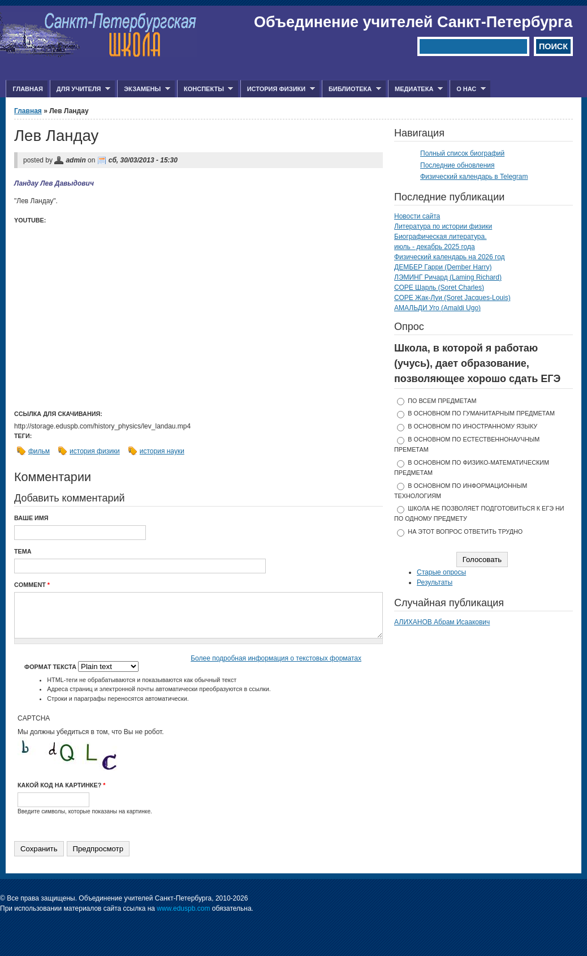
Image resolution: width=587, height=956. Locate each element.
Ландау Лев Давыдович (54, 183)
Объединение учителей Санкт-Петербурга (413, 22)
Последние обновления (457, 165)
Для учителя (80, 89)
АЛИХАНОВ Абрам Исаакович (442, 622)
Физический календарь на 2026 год (449, 257)
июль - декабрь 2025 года (434, 247)
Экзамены (143, 89)
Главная (27, 88)
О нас (468, 89)
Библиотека (351, 89)
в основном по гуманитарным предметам (481, 413)
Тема (23, 551)
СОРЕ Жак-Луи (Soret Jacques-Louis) (452, 298)
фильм (39, 451)
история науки (162, 451)
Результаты (434, 582)
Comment (32, 584)
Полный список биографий (462, 153)
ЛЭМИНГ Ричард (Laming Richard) (448, 277)
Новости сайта (417, 216)
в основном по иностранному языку (472, 426)
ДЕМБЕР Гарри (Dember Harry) (443, 267)
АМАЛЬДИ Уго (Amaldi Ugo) (437, 308)
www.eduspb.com (183, 908)
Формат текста (51, 666)
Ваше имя (31, 518)
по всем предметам (442, 400)
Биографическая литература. (440, 237)
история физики (95, 451)
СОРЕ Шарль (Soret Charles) (439, 287)
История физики (277, 89)
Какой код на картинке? (61, 785)
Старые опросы (441, 572)
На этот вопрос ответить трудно (465, 531)
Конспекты (205, 89)
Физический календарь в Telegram (474, 177)
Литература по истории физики (443, 226)
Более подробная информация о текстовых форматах (276, 658)
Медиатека (415, 89)
